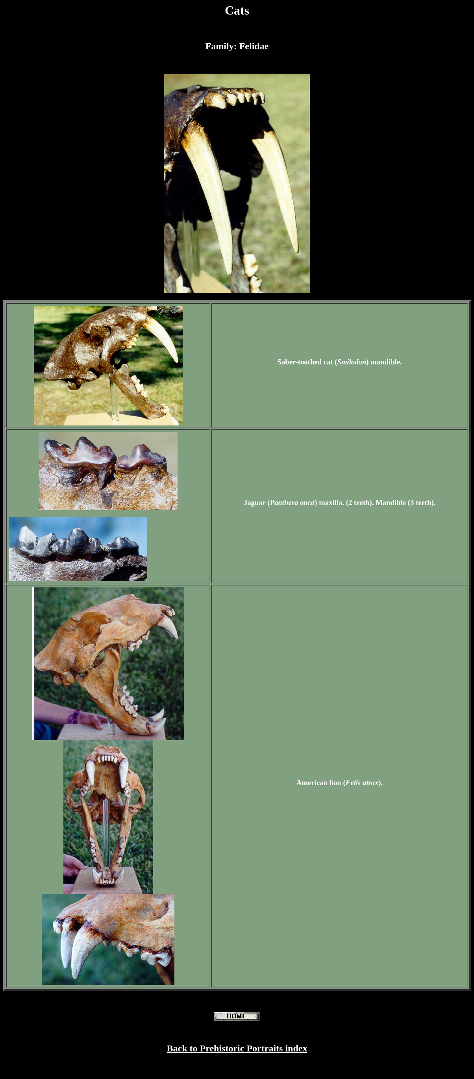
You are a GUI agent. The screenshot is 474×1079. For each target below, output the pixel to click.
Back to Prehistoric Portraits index (237, 1048)
